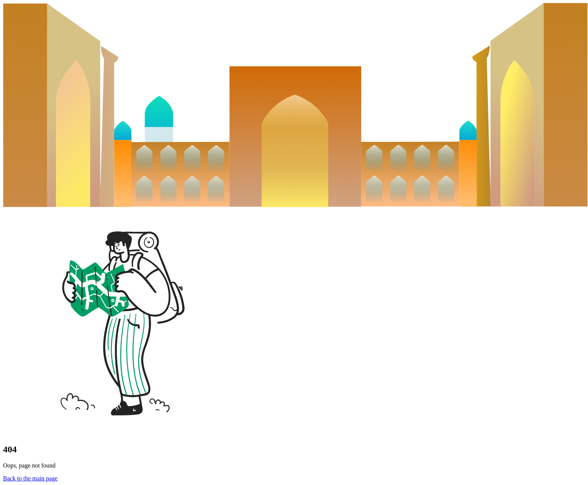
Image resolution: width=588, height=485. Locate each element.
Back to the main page (30, 478)
